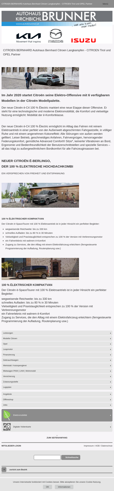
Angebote (7, 394)
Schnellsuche (71, 457)
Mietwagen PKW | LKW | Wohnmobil (19, 371)
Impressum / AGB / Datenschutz (98, 446)
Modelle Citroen (10, 338)
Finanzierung (9, 354)
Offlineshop (8, 399)
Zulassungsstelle (10, 382)
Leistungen (8, 333)
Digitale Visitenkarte (17, 427)
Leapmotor (8, 349)
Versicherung (9, 376)
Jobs (5, 405)
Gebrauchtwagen (10, 360)
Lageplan (7, 387)
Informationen (64, 487)
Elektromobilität (15, 415)
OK (47, 487)
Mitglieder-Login (11, 446)
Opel (5, 344)
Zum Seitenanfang (57, 437)
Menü (105, 4)
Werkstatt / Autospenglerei (15, 365)
